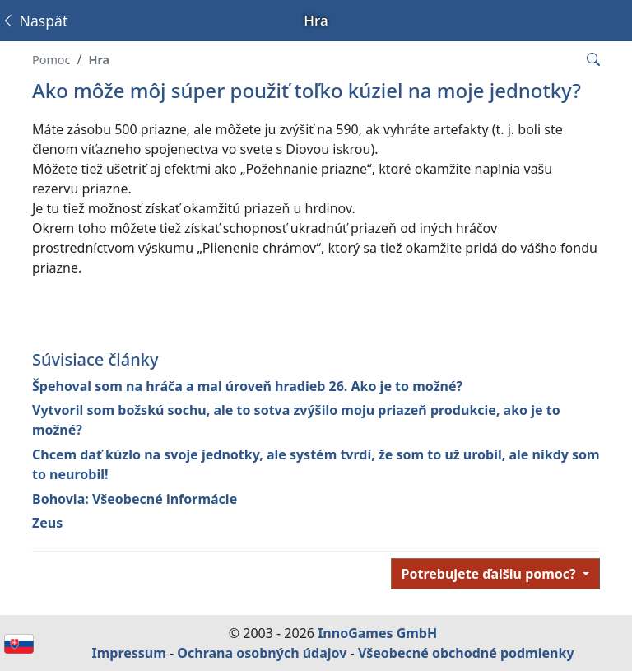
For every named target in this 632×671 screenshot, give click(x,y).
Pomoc (51, 60)
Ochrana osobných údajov (261, 653)
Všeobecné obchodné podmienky (466, 653)
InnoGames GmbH (377, 633)
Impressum (128, 653)
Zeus (47, 523)
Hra (98, 60)
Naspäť (34, 20)
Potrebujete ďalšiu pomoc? (490, 574)
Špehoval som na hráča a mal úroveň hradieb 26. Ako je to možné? (247, 386)
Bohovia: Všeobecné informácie (134, 499)
